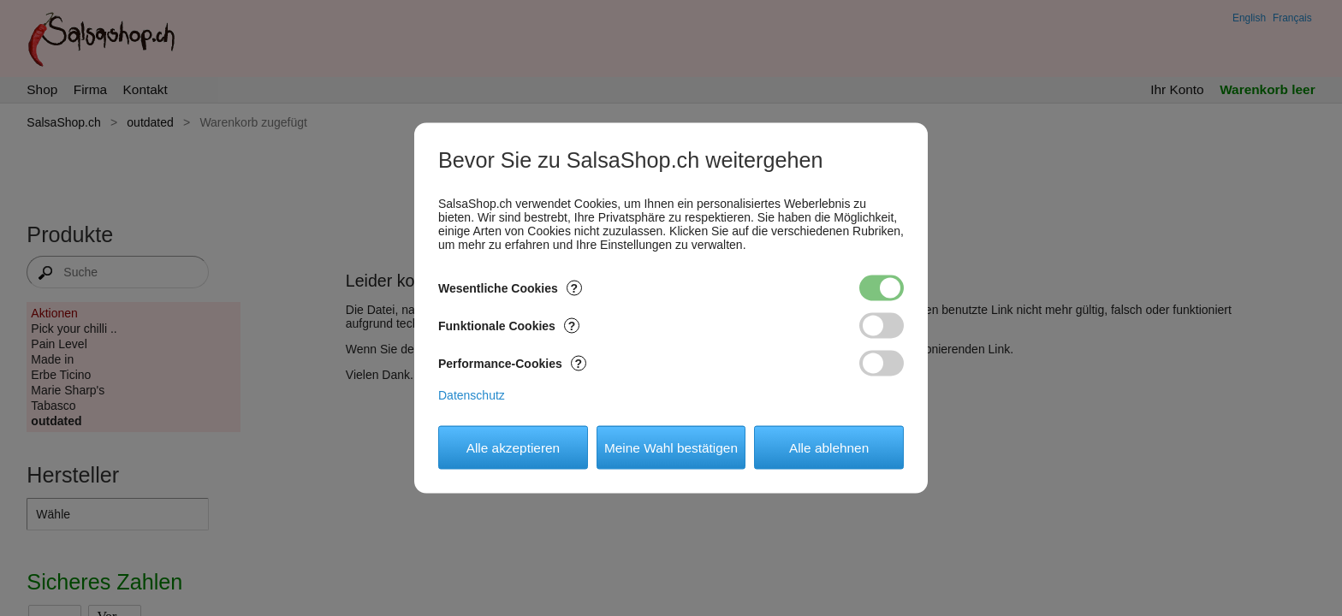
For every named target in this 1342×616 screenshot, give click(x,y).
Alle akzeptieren (513, 447)
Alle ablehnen (829, 447)
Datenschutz (471, 395)
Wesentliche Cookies (510, 288)
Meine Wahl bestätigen (671, 447)
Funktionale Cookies (508, 326)
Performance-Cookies (512, 363)
